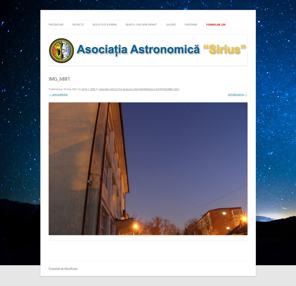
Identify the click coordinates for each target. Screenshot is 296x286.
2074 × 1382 (88, 89)
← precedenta (58, 94)
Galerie (171, 24)
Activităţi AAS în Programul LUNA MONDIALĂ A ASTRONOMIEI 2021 (139, 89)
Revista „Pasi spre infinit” (141, 24)
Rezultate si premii (105, 24)
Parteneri (191, 24)
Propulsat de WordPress (63, 268)
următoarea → (238, 94)
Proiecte (78, 24)
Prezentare (56, 24)
